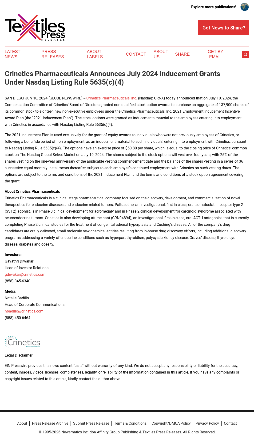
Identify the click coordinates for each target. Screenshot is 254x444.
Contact (136, 54)
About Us (161, 54)
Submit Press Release (91, 423)
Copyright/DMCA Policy (171, 423)
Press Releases (53, 54)
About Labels (95, 54)
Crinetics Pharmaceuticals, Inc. (111, 98)
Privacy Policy (207, 423)
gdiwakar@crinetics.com (25, 274)
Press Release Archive (50, 423)
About (22, 423)
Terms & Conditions (130, 423)
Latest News (12, 54)
